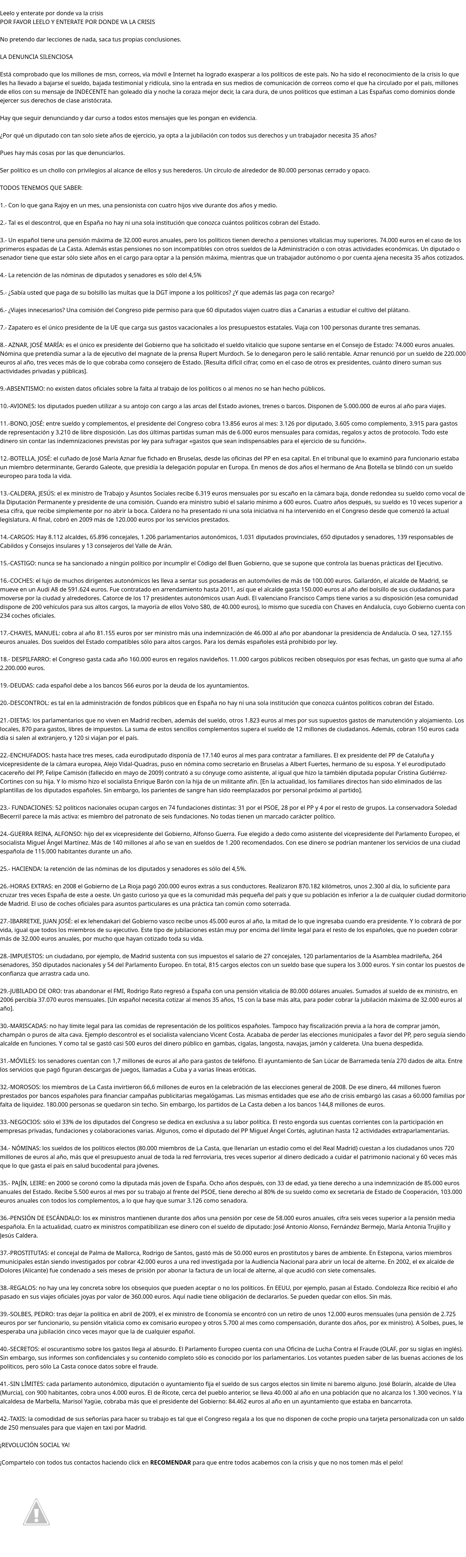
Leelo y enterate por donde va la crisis (51, 13)
